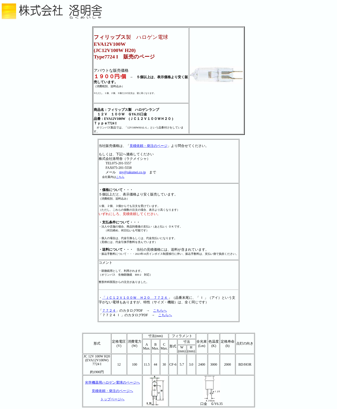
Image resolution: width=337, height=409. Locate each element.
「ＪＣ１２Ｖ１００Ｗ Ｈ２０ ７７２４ (135, 297)
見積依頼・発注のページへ (112, 391)
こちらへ (160, 310)
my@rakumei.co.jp (132, 172)
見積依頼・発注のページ (148, 146)
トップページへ (112, 399)
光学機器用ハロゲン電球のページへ (112, 382)
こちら (120, 177)
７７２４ (109, 310)
